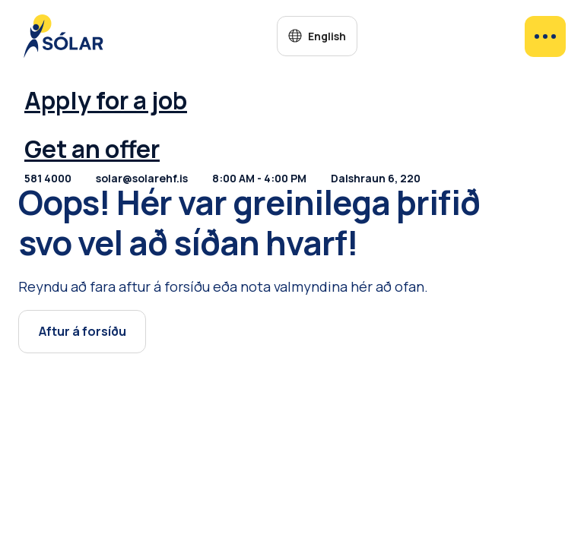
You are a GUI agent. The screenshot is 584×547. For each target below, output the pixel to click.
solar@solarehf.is (142, 178)
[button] (317, 36)
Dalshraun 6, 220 (376, 178)
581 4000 (47, 178)
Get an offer (92, 149)
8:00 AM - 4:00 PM (259, 178)
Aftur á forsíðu (82, 331)
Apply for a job (105, 100)
